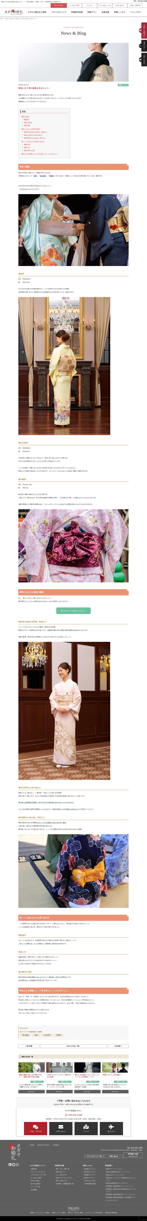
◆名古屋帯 (28, 122)
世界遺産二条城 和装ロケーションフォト (119, 1186)
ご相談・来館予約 (135, 5)
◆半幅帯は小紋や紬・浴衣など (35, 138)
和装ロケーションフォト (114, 1169)
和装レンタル (119, 12)
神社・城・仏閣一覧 (62, 1169)
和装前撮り (109, 1165)
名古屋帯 (47, 1035)
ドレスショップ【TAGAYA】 (94, 1212)
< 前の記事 (28, 1046)
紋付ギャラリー (89, 1178)
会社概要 (34, 1190)
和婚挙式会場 (76, 12)
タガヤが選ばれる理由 (37, 12)
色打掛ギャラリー (90, 1172)
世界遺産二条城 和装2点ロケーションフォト (121, 1194)
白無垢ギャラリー (90, 1169)
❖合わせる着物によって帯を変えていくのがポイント (39, 154)
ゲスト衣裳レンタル (104, 5)
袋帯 (36, 1035)
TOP (1, 18)
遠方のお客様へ (36, 1184)
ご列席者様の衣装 (90, 1184)
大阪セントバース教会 (58, 1212)
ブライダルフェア (58, 12)
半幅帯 (58, 1035)
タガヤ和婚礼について (37, 1165)
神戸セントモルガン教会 (75, 1212)
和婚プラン (92, 12)
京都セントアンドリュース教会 (39, 1212)
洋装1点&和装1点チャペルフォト (117, 1183)
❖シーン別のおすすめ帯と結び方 (32, 141)
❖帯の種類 (25, 116)
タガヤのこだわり (90, 1181)
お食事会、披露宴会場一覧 (65, 1184)
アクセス (89, 5)
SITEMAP (56, 1145)
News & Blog (58, 5)
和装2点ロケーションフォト (115, 1175)
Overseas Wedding (111, 1212)
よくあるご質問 (74, 5)
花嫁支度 (34, 1169)
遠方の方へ (111, 1128)
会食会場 (105, 12)
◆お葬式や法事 (29, 150)
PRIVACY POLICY (43, 1145)
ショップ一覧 (35, 1187)
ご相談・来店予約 (35, 1128)
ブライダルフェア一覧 (94, 1156)
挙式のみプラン (61, 1172)
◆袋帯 (26, 119)
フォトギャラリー (112, 1200)
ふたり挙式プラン (62, 1175)
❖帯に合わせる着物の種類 (30, 129)
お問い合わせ (120, 5)
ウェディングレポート (38, 1172)
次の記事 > (118, 1046)
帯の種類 (25, 1035)
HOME (32, 1145)
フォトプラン (135, 12)
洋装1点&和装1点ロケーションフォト (118, 1172)
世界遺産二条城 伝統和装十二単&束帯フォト (121, 1197)
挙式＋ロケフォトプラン (64, 1178)
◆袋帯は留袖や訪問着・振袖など (35, 132)
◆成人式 (27, 147)
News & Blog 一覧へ (73, 1046)
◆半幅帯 (27, 125)
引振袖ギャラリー (90, 1175)
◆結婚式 (27, 144)
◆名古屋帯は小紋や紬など (33, 135)
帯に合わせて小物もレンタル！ (73, 611)
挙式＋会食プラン (62, 1181)
